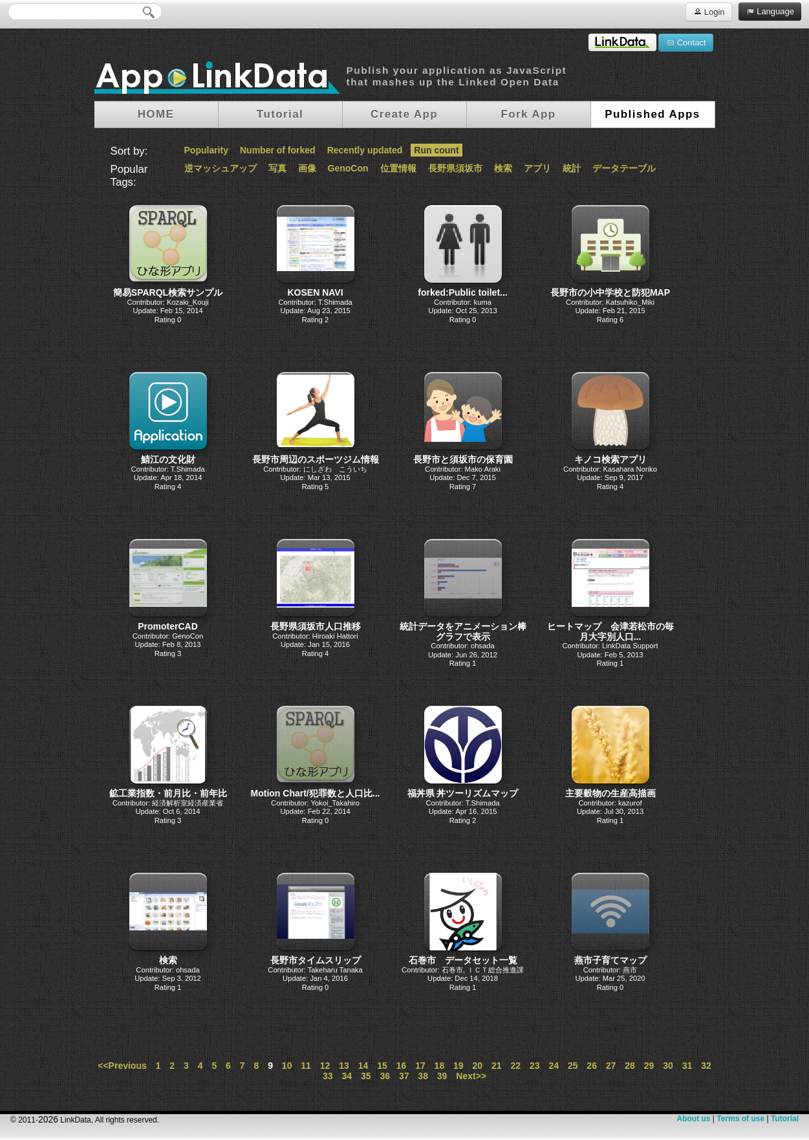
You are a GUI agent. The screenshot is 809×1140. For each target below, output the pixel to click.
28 (630, 1065)
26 (592, 1065)
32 (706, 1065)
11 (306, 1065)
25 (573, 1065)
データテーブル (624, 168)
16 (401, 1065)
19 (458, 1065)
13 (344, 1065)
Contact (685, 42)
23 (535, 1065)
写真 (277, 168)
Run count (436, 150)
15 (382, 1065)
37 (404, 1076)
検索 (503, 168)
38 (423, 1076)
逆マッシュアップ (220, 168)
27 (611, 1065)
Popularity (206, 150)
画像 (307, 168)
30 (668, 1065)
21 (496, 1065)
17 (420, 1065)
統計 (572, 168)
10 (287, 1065)
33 (328, 1076)
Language (770, 11)
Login (708, 11)
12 (325, 1065)
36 (385, 1076)
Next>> (471, 1076)
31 (687, 1065)
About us (693, 1118)
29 (649, 1065)
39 (442, 1076)
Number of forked (278, 150)
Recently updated (365, 150)
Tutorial (785, 1118)
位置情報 (398, 168)
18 (440, 1065)
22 (515, 1065)
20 (478, 1065)
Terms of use (740, 1118)
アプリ (537, 168)
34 (346, 1076)
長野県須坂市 (455, 168)
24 (553, 1065)
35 (366, 1076)
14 (363, 1065)
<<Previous (122, 1065)
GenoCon (348, 168)
